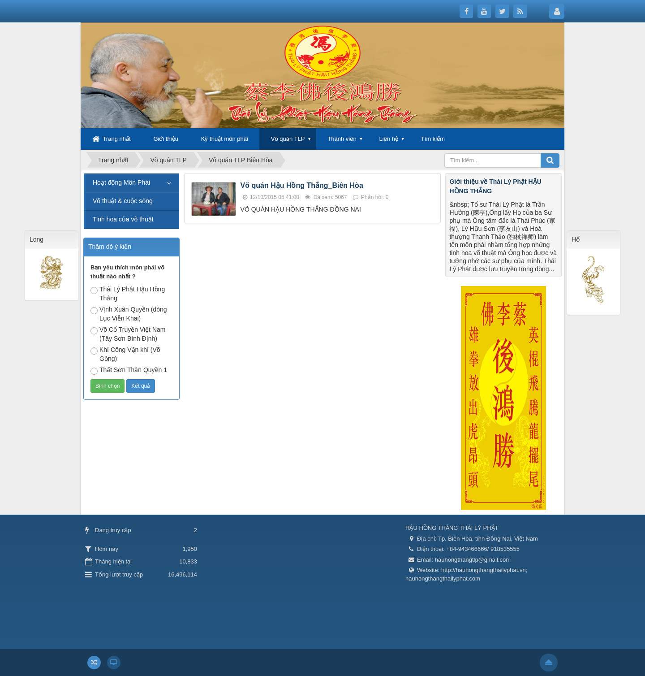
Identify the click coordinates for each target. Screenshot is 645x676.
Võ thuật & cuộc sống (123, 200)
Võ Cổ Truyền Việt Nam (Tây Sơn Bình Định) (127, 334)
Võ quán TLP (288, 138)
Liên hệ (388, 138)
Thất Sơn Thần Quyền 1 (128, 370)
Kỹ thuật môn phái (224, 138)
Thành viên (341, 138)
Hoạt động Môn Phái (121, 182)
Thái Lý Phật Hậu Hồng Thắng (127, 294)
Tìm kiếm (433, 138)
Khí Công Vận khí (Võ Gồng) (125, 354)
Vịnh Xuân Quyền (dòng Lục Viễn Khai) (128, 314)
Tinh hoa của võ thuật (123, 219)
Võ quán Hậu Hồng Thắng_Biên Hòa (302, 185)
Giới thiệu (165, 138)
